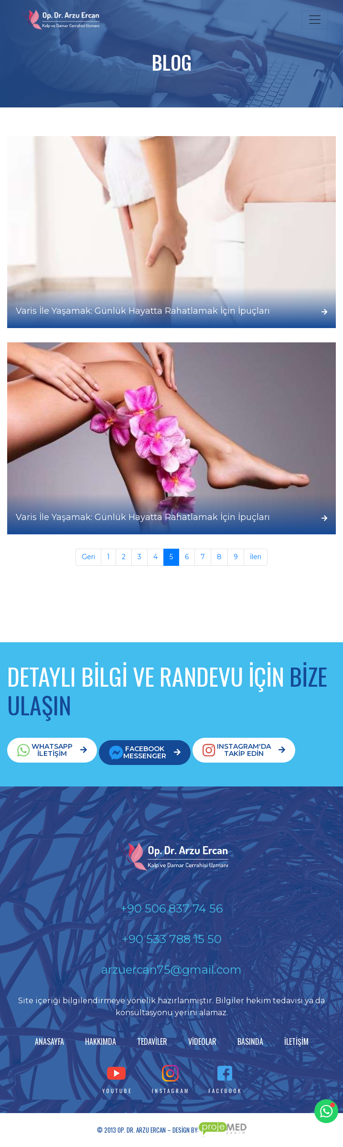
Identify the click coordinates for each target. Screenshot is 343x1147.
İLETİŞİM (296, 1041)
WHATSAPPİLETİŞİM (52, 750)
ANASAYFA (49, 1041)
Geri (88, 556)
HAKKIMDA (100, 1041)
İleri (255, 556)
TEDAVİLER (152, 1041)
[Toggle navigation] (314, 19)
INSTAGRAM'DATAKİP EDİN (244, 750)
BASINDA (250, 1041)
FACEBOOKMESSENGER (145, 752)
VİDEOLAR (202, 1041)
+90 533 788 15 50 (172, 939)
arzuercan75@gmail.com (171, 970)
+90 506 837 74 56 (171, 908)
